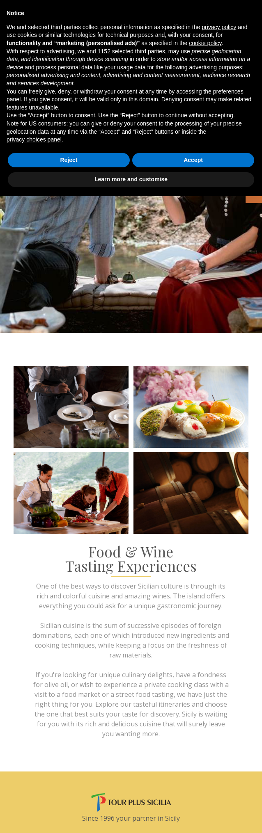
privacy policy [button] (219, 27)
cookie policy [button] (205, 43)
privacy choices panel (34, 139)
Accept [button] (193, 160)
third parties (150, 51)
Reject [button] (68, 160)
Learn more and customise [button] (131, 179)
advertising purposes (215, 67)
